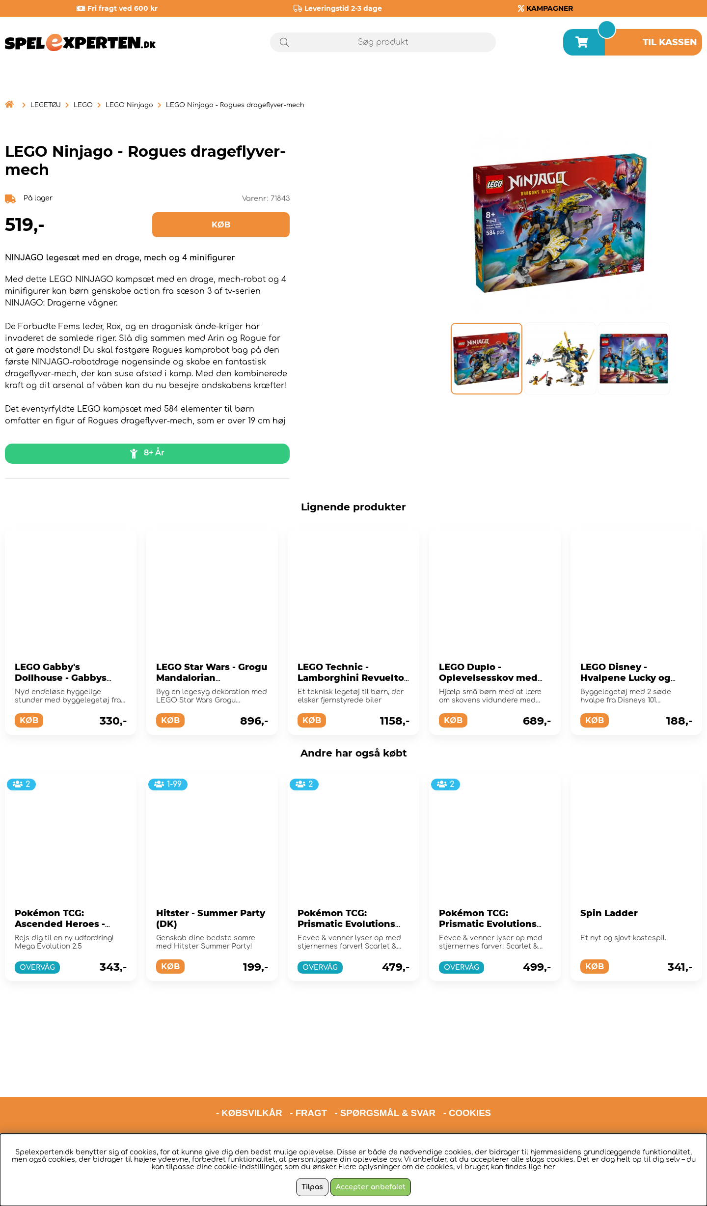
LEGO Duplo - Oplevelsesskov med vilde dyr (488, 678)
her (549, 1167)
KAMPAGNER (549, 8)
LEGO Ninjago (129, 105)
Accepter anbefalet (371, 1187)
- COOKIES (467, 1071)
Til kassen (670, 42)
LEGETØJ (45, 105)
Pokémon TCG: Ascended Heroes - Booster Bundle (60, 924)
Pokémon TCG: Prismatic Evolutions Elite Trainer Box (346, 924)
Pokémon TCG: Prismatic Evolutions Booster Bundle (488, 924)
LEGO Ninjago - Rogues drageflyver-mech (235, 105)
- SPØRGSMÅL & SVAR (384, 1071)
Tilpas (312, 1187)
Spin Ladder (609, 913)
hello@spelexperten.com (445, 1096)
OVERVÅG (37, 967)
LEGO (83, 105)
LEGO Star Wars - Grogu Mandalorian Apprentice (211, 678)
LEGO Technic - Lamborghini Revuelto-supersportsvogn (353, 678)
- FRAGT (308, 1071)
